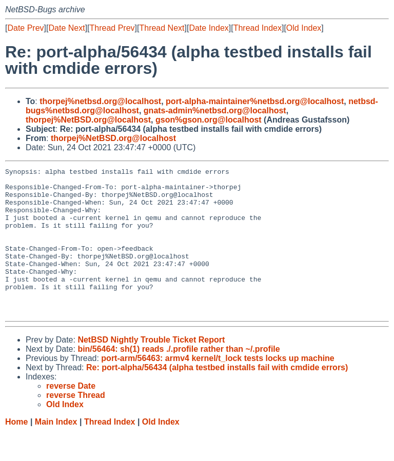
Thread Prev (112, 28)
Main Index (56, 451)
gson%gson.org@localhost (208, 119)
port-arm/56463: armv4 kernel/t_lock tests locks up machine (217, 387)
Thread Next (161, 28)
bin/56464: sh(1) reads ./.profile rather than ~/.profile (178, 378)
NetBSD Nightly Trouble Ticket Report (151, 369)
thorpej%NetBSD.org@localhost (88, 119)
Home (16, 451)
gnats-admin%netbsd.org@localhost (215, 110)
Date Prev (25, 28)
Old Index (303, 28)
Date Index (208, 28)
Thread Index (257, 28)
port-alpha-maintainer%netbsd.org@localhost (255, 101)
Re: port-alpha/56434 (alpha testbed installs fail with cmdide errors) (217, 396)
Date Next (66, 28)
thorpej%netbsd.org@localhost (100, 101)
